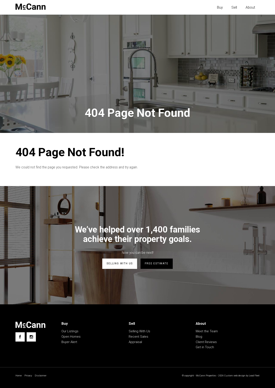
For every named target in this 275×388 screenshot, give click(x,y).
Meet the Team (207, 332)
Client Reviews (206, 342)
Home (18, 376)
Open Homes (71, 337)
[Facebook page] (20, 337)
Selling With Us (139, 332)
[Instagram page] (31, 337)
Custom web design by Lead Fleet (241, 376)
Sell (234, 7)
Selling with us (120, 264)
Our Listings (69, 332)
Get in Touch (205, 348)
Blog (199, 337)
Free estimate (156, 264)
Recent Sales (138, 337)
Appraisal (135, 342)
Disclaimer (42, 376)
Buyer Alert (69, 342)
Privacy (29, 376)
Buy (220, 7)
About (250, 7)
